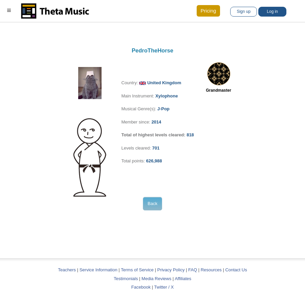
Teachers (67, 269)
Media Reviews (156, 278)
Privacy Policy (170, 269)
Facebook (141, 287)
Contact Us (236, 269)
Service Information (98, 269)
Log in (272, 11)
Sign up (243, 11)
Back (152, 203)
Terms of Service (137, 269)
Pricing (208, 11)
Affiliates (183, 278)
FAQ (192, 269)
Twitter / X (164, 287)
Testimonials (126, 278)
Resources (211, 269)
